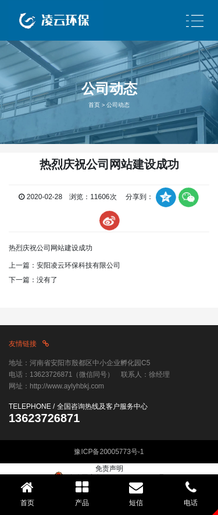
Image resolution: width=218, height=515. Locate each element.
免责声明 (109, 468)
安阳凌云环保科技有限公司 (78, 265)
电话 (190, 493)
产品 (82, 493)
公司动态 (118, 105)
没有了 (47, 280)
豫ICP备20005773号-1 (109, 452)
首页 (94, 105)
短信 (136, 493)
